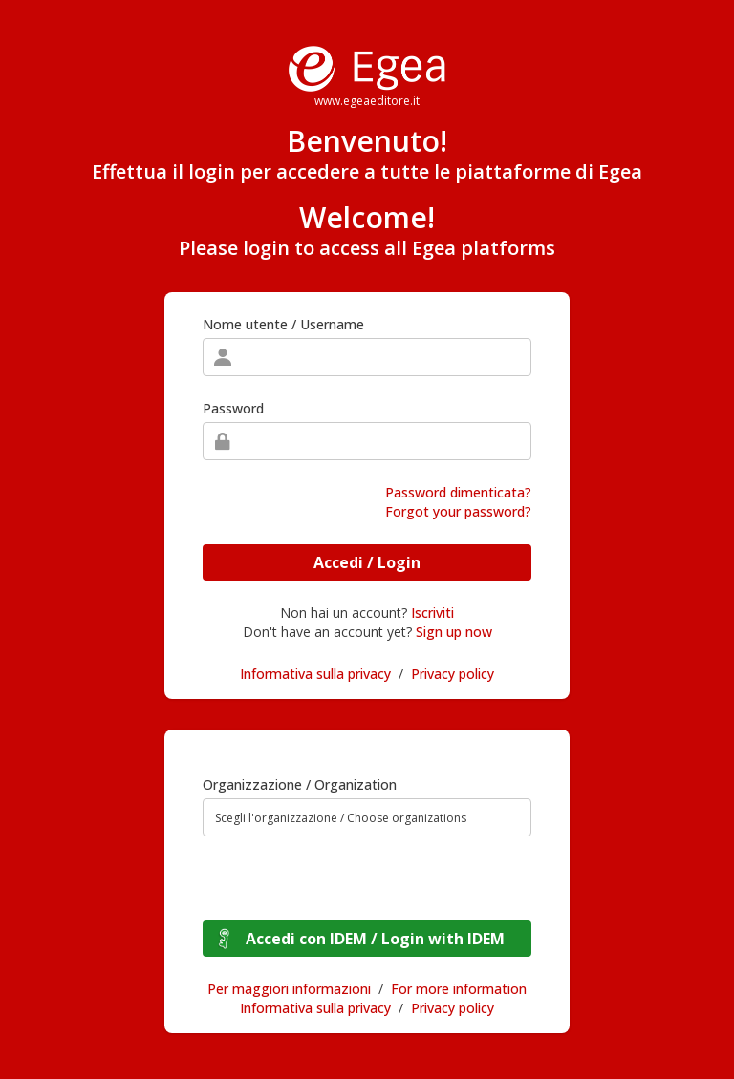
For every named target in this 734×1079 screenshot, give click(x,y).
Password (233, 408)
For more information (459, 989)
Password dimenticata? (458, 492)
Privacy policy (452, 674)
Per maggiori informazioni (289, 989)
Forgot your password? (458, 511)
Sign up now (454, 632)
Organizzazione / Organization (300, 784)
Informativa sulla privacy (315, 674)
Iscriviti (432, 612)
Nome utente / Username (283, 324)
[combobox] (367, 817)
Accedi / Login (367, 562)
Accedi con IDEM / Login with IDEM (375, 938)
